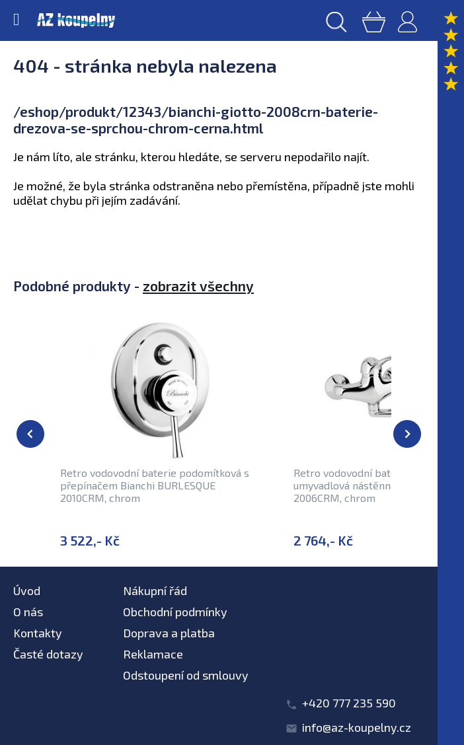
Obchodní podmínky (175, 611)
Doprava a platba (169, 632)
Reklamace (153, 654)
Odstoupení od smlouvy (186, 675)
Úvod (26, 590)
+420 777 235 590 (349, 702)
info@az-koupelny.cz (356, 727)
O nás (28, 611)
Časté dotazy (48, 654)
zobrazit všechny (198, 285)
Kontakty (37, 632)
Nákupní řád (155, 590)
